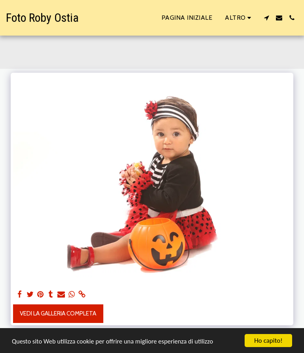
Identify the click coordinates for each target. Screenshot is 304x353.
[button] (266, 18)
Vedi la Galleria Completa (58, 313)
